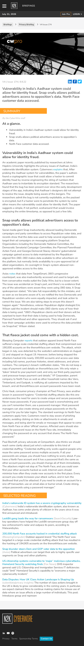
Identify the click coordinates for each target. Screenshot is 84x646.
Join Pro (66, 14)
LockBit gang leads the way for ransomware (27, 518)
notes (12, 273)
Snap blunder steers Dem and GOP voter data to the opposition (38, 549)
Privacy (6, 638)
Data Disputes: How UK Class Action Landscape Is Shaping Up (38, 579)
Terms (14, 638)
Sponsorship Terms (28, 638)
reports (28, 340)
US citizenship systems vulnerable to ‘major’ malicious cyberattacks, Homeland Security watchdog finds (41, 562)
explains (58, 169)
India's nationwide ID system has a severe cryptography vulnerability (41, 503)
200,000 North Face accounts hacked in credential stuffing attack (39, 533)
